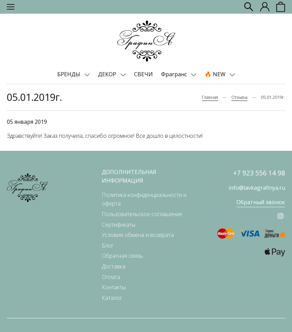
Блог (107, 245)
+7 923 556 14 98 (259, 172)
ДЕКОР (108, 74)
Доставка (113, 266)
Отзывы (239, 97)
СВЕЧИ (143, 74)
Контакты (114, 287)
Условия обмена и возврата (138, 235)
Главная (210, 97)
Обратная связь (122, 256)
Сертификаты (118, 224)
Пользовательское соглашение (142, 214)
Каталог (112, 298)
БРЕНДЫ (69, 74)
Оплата (111, 277)
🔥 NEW (216, 74)
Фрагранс (174, 74)
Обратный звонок (260, 202)
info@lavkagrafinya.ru (257, 187)
